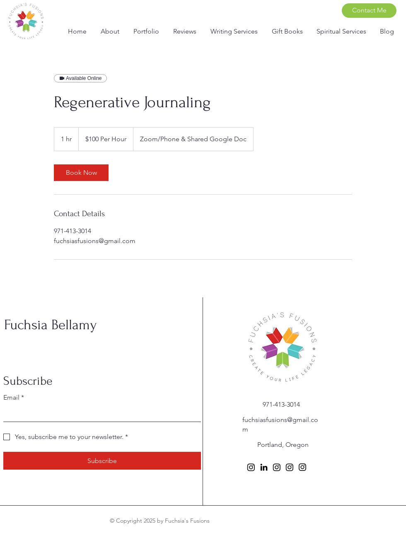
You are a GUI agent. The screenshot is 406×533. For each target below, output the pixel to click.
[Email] (99, 413)
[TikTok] (249, 473)
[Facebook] (207, 473)
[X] (235, 473)
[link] (81, 172)
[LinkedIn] (264, 467)
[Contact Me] (369, 10)
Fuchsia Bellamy (50, 325)
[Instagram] (221, 473)
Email (13, 397)
